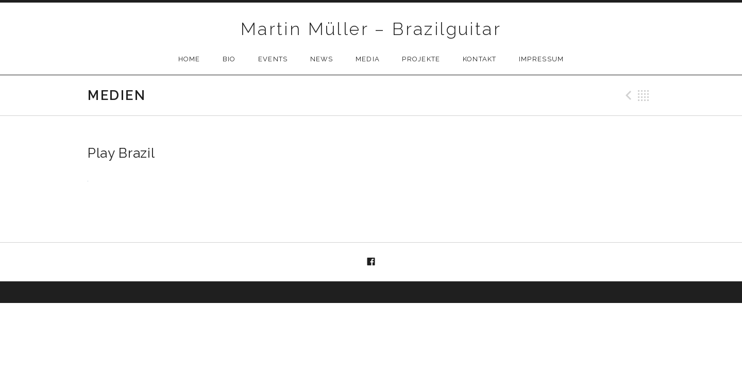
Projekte (421, 59)
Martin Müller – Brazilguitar (371, 29)
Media (368, 59)
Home (189, 59)
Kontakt (480, 59)
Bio (229, 59)
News (321, 59)
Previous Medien (627, 95)
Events (273, 59)
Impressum (541, 59)
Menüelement (371, 262)
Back (643, 95)
